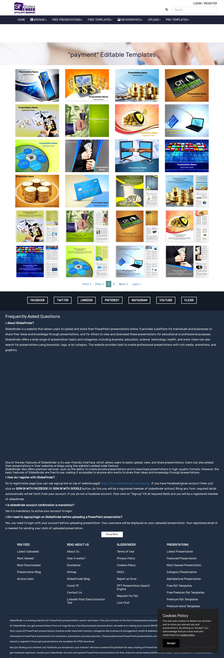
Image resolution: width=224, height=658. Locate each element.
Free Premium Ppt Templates (185, 592)
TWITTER (62, 300)
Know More (112, 534)
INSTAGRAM (139, 300)
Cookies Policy (126, 565)
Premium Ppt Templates (182, 599)
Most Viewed (25, 558)
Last (136, 284)
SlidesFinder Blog (78, 579)
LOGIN (197, 3)
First (87, 284)
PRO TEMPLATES (177, 19)
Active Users (25, 579)
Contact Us (74, 592)
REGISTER (210, 3)
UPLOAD (154, 19)
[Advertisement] (112, 34)
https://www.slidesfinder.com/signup (124, 483)
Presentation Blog (29, 572)
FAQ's (120, 572)
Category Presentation (182, 572)
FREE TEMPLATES (100, 19)
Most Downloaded (29, 565)
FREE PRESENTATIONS (67, 19)
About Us (73, 551)
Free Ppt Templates (179, 585)
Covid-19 (73, 585)
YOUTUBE (165, 300)
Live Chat (123, 602)
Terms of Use (125, 551)
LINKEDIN (87, 300)
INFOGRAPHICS (130, 19)
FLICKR (189, 300)
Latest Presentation (180, 551)
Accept (171, 643)
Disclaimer (74, 565)
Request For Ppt (127, 596)
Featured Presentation (182, 558)
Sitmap (71, 572)
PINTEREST (112, 300)
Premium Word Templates (183, 606)
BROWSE (38, 19)
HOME (21, 19)
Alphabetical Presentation (184, 579)
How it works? (76, 558)
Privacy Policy (126, 558)
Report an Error (127, 579)
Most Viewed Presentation (184, 565)
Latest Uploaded (28, 551)
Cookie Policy (187, 635)
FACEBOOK (37, 300)
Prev (99, 284)
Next (123, 284)
